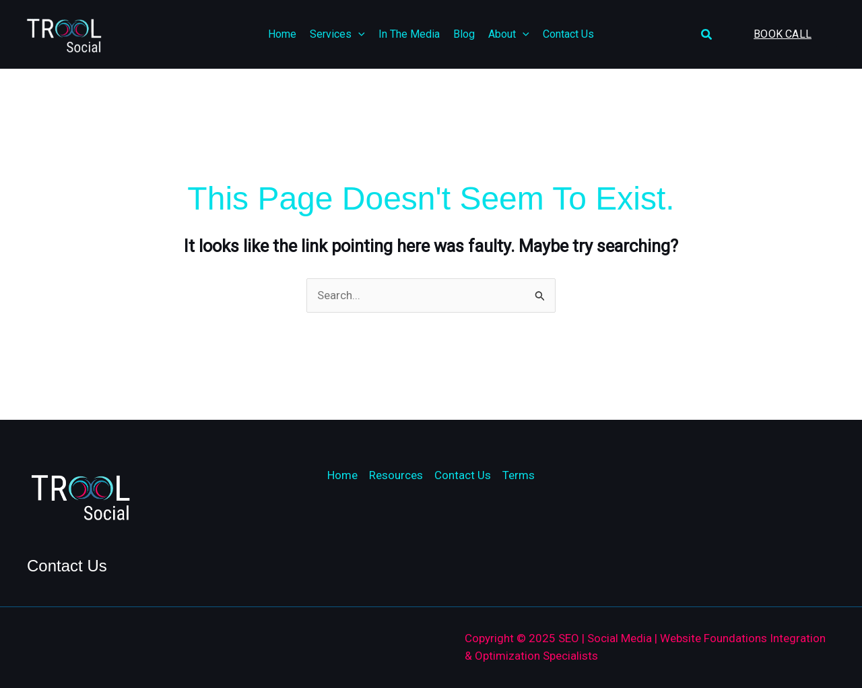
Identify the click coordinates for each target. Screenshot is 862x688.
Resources (396, 475)
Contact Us (462, 475)
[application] (358, 34)
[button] (707, 34)
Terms (518, 475)
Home (342, 475)
